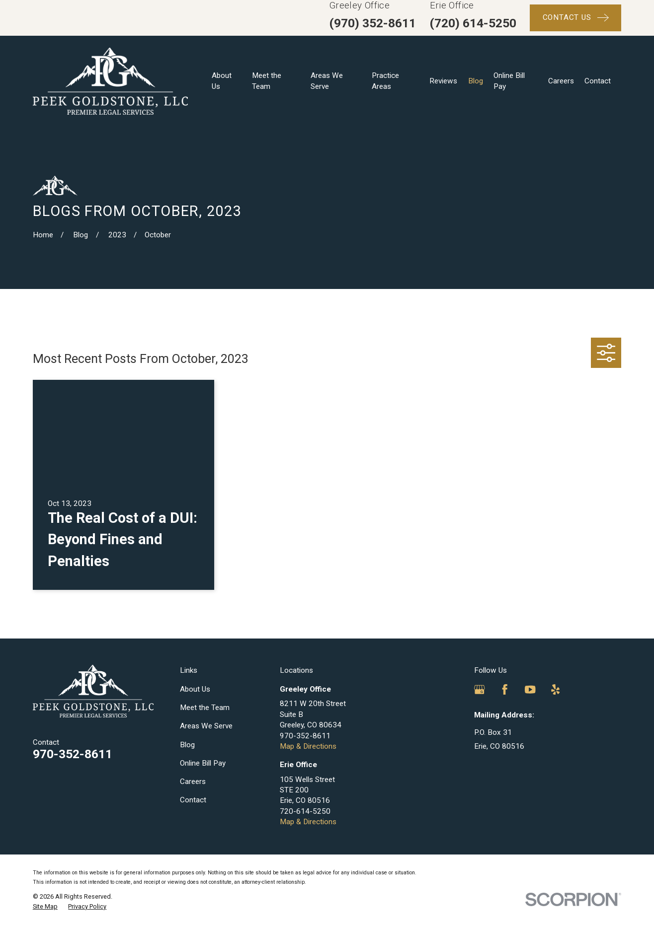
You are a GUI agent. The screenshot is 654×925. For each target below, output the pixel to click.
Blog (187, 744)
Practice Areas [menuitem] (385, 80)
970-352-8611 (72, 754)
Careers (193, 781)
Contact (193, 799)
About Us (195, 689)
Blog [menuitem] (475, 80)
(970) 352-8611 (372, 23)
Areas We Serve (206, 725)
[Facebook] (504, 689)
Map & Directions (308, 746)
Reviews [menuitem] (443, 80)
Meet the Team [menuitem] (266, 80)
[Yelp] (555, 689)
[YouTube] (530, 689)
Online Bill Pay (203, 763)
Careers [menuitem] (561, 80)
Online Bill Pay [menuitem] (509, 80)
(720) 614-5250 (473, 23)
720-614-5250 (305, 811)
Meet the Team (205, 707)
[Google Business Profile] (479, 689)
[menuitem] (45, 906)
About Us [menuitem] (222, 80)
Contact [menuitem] (597, 80)
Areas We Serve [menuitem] (327, 80)
